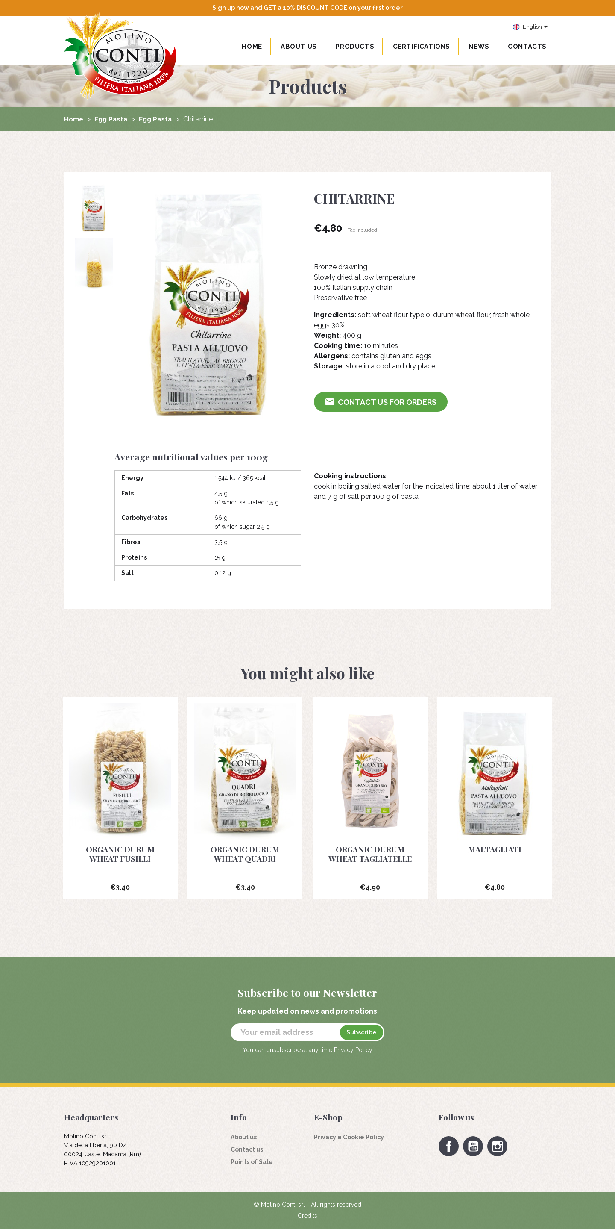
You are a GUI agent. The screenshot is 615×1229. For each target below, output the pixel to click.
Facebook (449, 1146)
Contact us (247, 1149)
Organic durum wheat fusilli (120, 853)
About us (299, 46)
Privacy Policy (353, 1049)
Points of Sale (252, 1161)
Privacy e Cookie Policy (349, 1137)
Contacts (527, 46)
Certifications (421, 46)
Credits (307, 1215)
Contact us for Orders (381, 402)
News (479, 46)
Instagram (497, 1146)
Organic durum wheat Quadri (244, 853)
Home (252, 46)
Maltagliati (494, 849)
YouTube (473, 1146)
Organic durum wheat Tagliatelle (370, 853)
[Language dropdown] (530, 27)
